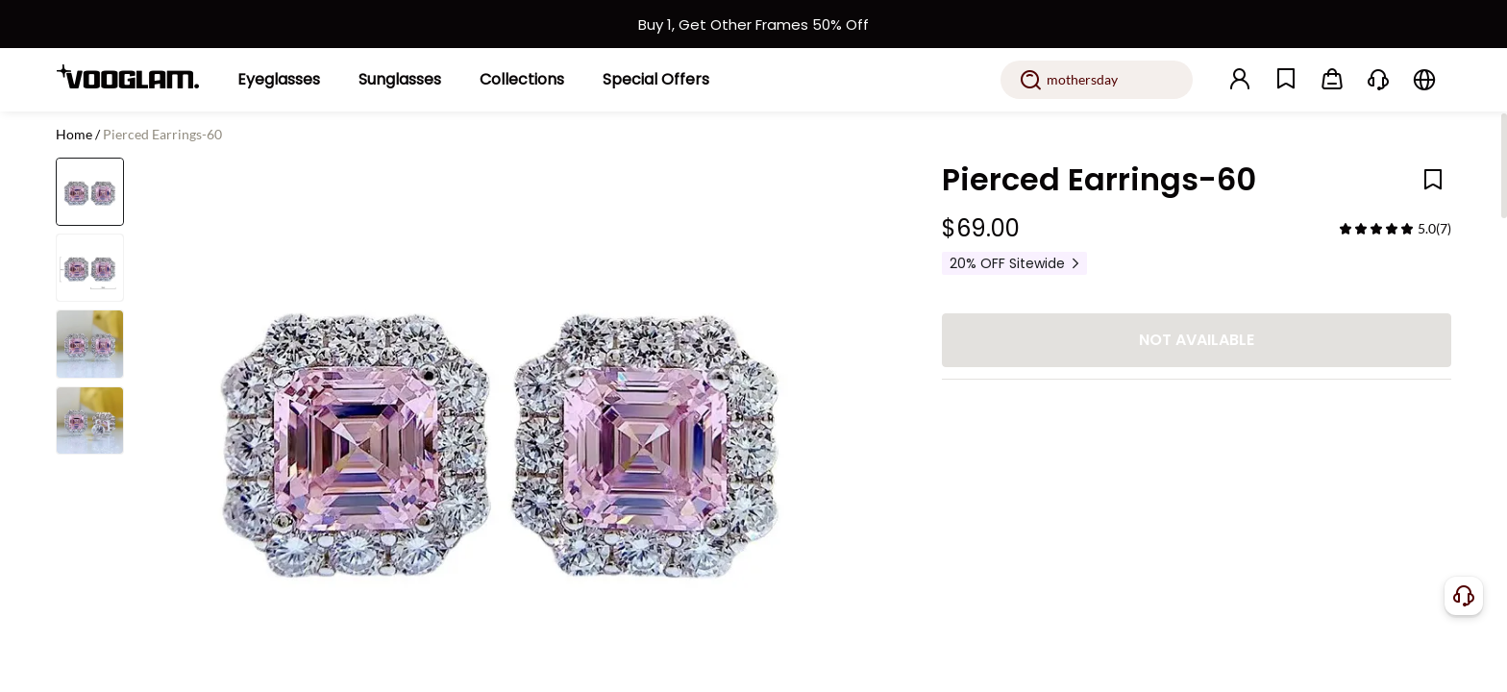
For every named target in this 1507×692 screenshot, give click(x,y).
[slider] (1376, 228)
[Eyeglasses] (278, 79)
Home (74, 134)
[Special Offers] (656, 79)
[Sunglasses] (399, 79)
